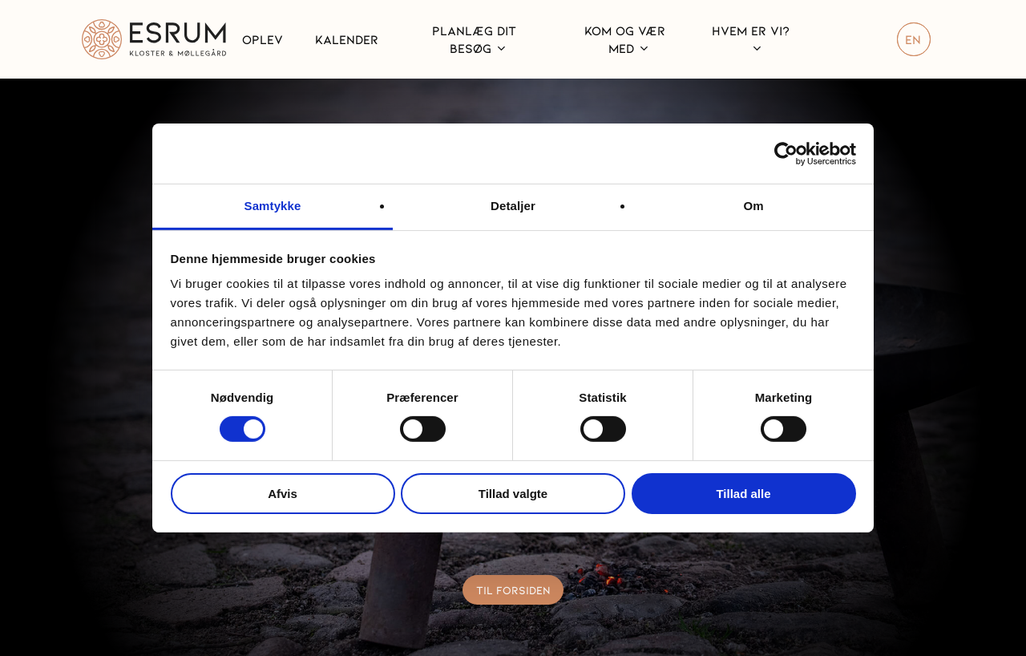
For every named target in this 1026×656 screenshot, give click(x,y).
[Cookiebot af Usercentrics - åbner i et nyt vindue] (786, 153)
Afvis (282, 493)
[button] (513, 590)
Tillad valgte (513, 493)
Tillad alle (743, 493)
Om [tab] (753, 206)
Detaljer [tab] (513, 206)
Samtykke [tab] (272, 206)
